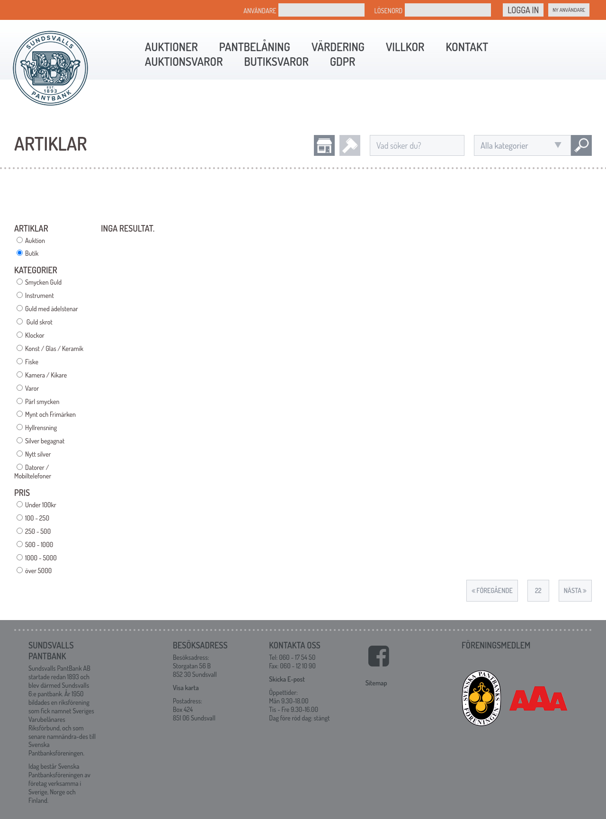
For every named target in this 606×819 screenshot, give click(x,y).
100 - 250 (37, 518)
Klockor (35, 335)
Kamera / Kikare (46, 375)
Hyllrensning (41, 427)
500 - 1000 (39, 544)
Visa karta (186, 688)
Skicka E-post (286, 679)
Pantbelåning (254, 46)
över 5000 (38, 571)
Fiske (31, 362)
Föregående (492, 590)
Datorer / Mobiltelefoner (32, 471)
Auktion (35, 240)
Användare (259, 11)
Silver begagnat (44, 441)
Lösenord (388, 11)
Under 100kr (40, 505)
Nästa (575, 590)
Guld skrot (39, 322)
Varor (32, 388)
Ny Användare (569, 10)
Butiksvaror (276, 61)
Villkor (405, 46)
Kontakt (467, 46)
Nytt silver (38, 454)
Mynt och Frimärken (50, 414)
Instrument (39, 295)
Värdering (338, 46)
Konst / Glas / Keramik (54, 348)
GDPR (342, 61)
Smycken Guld (43, 282)
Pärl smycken (42, 401)
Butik (31, 253)
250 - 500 (38, 531)
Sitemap (376, 683)
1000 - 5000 (41, 558)
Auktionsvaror (184, 61)
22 (538, 590)
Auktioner (171, 46)
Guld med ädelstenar (51, 309)
